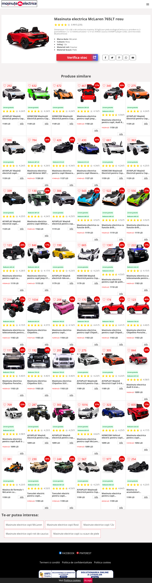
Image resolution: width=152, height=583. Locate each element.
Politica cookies (102, 562)
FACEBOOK (66, 553)
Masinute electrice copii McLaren (24, 524)
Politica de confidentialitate (77, 562)
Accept (88, 580)
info (21, 123)
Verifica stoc (82, 57)
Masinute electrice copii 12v (98, 524)
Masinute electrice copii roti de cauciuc (27, 533)
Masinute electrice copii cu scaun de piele (76, 533)
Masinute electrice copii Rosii (63, 524)
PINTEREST (83, 553)
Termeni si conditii (50, 562)
